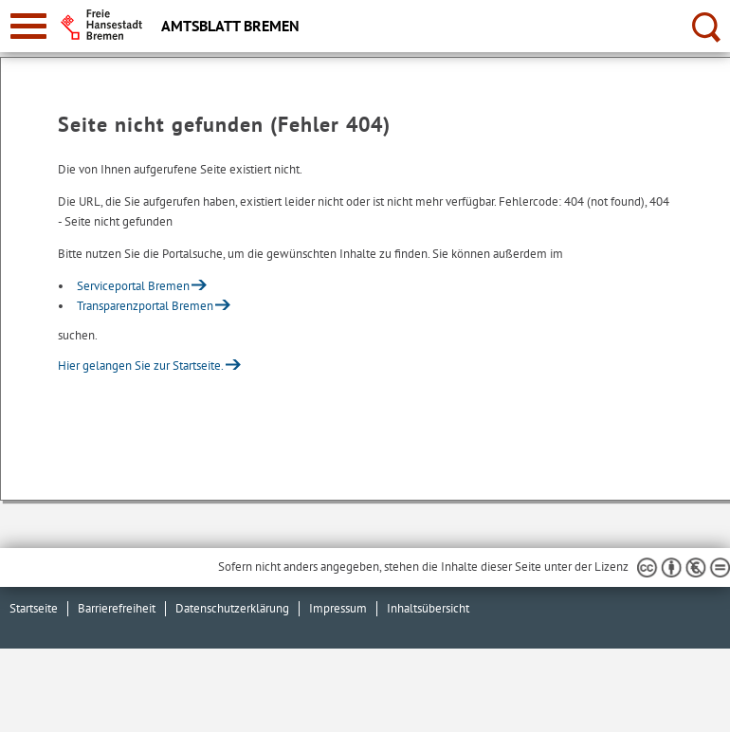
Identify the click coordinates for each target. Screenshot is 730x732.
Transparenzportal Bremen (145, 306)
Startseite (33, 608)
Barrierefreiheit (116, 608)
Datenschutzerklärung (232, 608)
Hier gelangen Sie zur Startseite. (141, 365)
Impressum (338, 608)
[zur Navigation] (28, 26)
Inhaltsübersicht (428, 608)
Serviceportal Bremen (133, 286)
